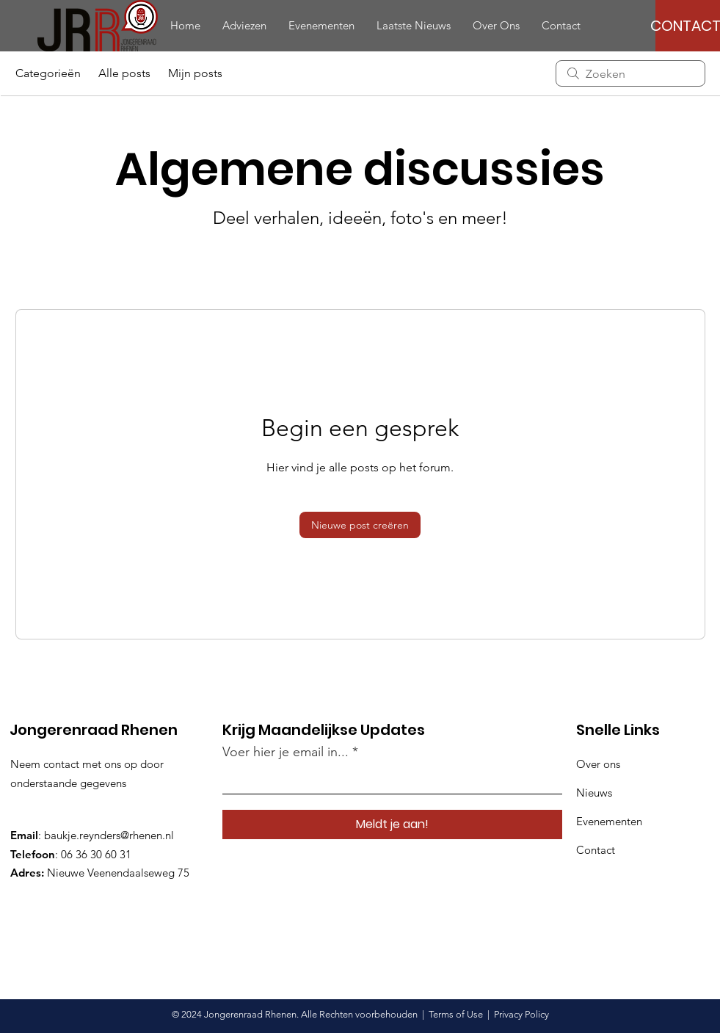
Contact (595, 850)
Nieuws (594, 793)
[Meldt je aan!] (392, 824)
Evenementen (609, 821)
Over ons (598, 764)
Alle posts (124, 73)
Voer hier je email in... (285, 751)
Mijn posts (195, 73)
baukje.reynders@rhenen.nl (109, 835)
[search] (630, 73)
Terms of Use (456, 1014)
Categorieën (48, 73)
